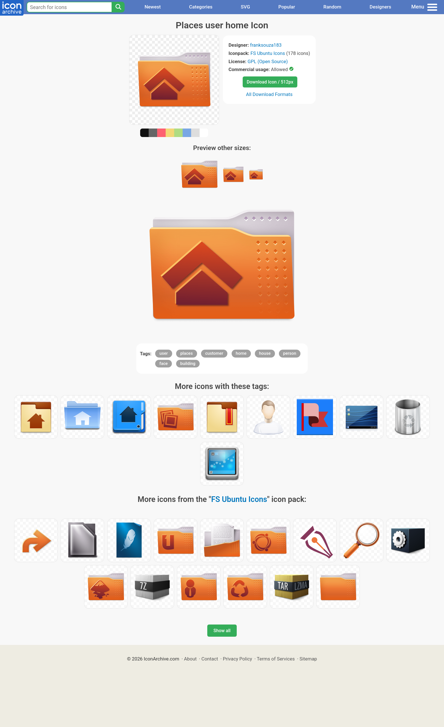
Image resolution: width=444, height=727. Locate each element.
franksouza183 (265, 45)
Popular (286, 7)
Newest (152, 7)
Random (332, 7)
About (190, 659)
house (265, 353)
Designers (380, 7)
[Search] (118, 7)
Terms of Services (276, 659)
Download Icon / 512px (270, 82)
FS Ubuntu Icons (268, 53)
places (186, 353)
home (241, 353)
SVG (245, 7)
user (163, 353)
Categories (201, 7)
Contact (209, 659)
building (188, 363)
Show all (222, 630)
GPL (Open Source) (267, 61)
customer (214, 353)
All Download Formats (269, 94)
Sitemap (308, 659)
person (289, 353)
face (163, 363)
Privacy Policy (237, 659)
